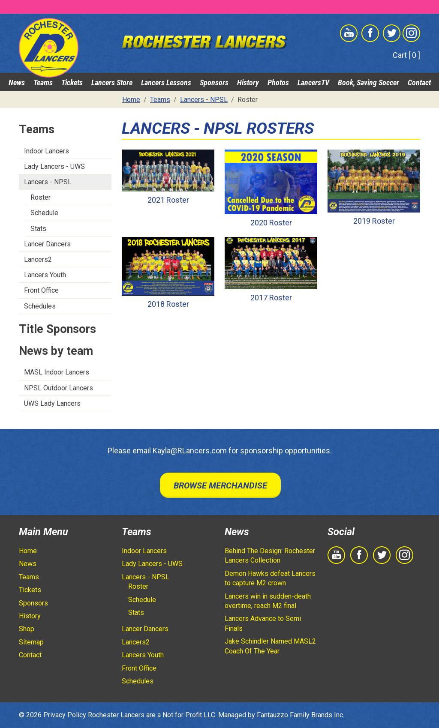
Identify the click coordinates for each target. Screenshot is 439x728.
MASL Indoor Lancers (56, 372)
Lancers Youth (45, 275)
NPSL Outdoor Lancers (58, 388)
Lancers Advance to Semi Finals (263, 623)
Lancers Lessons (166, 82)
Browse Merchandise (220, 485)
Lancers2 (38, 259)
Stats (38, 229)
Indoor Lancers (46, 151)
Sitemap (31, 642)
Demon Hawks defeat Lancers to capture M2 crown (270, 578)
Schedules (40, 306)
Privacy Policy (64, 715)
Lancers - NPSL (48, 182)
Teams (43, 82)
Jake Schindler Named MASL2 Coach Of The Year (270, 646)
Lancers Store (111, 82)
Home (28, 551)
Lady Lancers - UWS (54, 166)
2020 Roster (271, 222)
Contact (419, 82)
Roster (40, 197)
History (248, 82)
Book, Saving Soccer (368, 82)
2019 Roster (374, 220)
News (17, 82)
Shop (26, 629)
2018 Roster (168, 304)
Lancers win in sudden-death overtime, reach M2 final (268, 601)
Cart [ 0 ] (406, 55)
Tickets (72, 82)
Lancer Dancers (47, 244)
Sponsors (214, 82)
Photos (278, 82)
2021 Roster (168, 199)
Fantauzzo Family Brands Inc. (300, 715)
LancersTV (313, 82)
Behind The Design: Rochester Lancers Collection (270, 555)
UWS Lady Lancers (52, 403)
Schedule (44, 213)
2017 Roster (271, 297)
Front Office (41, 290)
